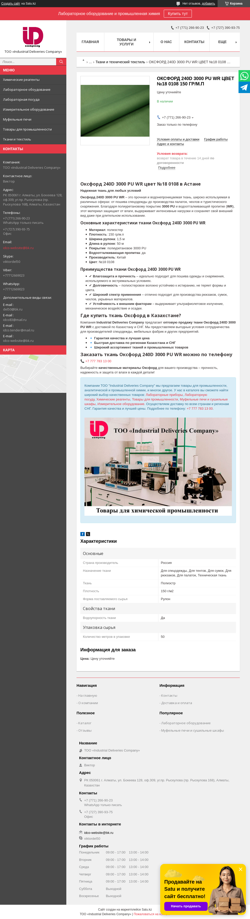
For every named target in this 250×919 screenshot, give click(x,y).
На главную (87, 695)
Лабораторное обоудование (27, 89)
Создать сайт (10, 3)
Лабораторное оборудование (186, 723)
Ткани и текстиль (17, 139)
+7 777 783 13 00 (200, 408)
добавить (208, 3)
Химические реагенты (21, 79)
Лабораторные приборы (164, 395)
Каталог (84, 723)
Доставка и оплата (176, 703)
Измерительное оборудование (28, 109)
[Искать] (61, 62)
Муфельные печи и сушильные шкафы (192, 730)
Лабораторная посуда (21, 99)
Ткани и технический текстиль (120, 62)
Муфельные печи (17, 119)
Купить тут (178, 13)
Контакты (194, 42)
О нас (166, 42)
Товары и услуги (126, 42)
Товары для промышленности (27, 129)
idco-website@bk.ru (18, 247)
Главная (90, 42)
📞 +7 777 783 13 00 (95, 361)
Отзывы (85, 730)
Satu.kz (147, 909)
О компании (88, 703)
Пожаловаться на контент (152, 914)
